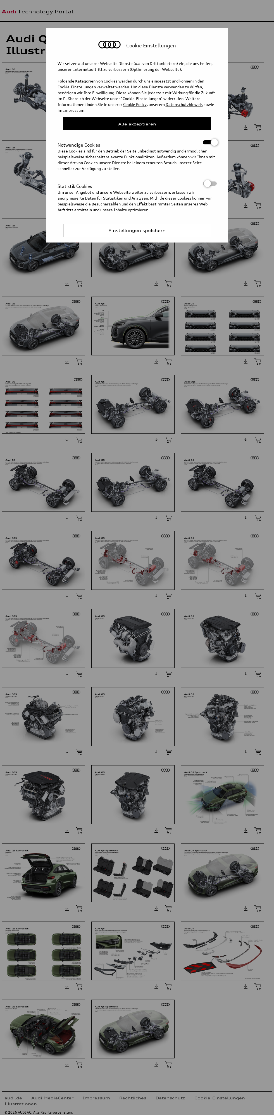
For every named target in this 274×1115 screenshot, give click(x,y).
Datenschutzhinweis (184, 104)
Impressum (73, 110)
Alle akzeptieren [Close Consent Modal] (137, 124)
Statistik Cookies (137, 183)
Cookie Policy (135, 104)
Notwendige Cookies (137, 142)
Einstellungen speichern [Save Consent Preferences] (137, 230)
